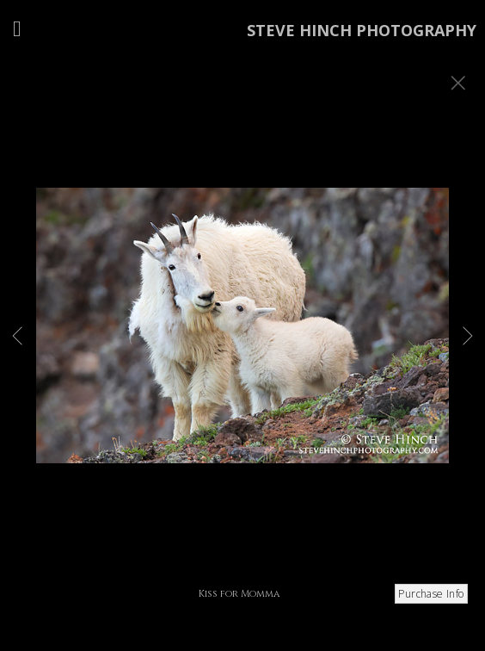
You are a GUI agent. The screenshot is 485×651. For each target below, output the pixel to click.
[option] (242, 347)
